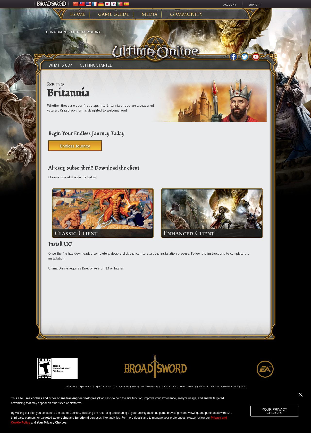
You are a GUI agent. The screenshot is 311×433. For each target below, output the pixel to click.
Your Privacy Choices (274, 411)
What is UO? (60, 65)
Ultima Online (56, 31)
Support (254, 4)
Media (150, 14)
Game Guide (113, 14)
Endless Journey (75, 146)
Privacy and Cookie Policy (145, 386)
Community (186, 14)
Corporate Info (84, 386)
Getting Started (96, 65)
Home (78, 14)
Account (229, 4)
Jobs (243, 386)
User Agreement (121, 386)
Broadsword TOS (229, 386)
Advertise (70, 386)
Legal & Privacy (102, 386)
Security (192, 386)
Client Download (85, 31)
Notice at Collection (209, 386)
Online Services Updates (173, 386)
